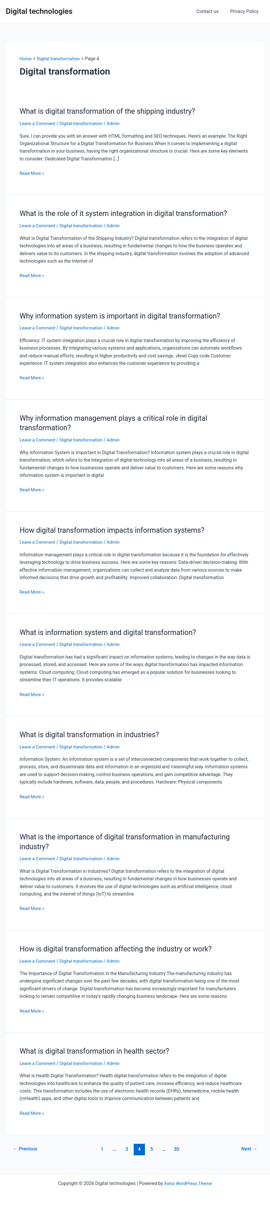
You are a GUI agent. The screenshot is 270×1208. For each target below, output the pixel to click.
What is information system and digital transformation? (111, 632)
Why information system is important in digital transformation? (124, 315)
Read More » (32, 173)
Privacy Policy (245, 11)
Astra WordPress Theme (188, 1183)
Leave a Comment (38, 123)
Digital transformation (83, 123)
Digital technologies (39, 11)
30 (177, 1148)
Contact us (211, 11)
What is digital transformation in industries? (92, 734)
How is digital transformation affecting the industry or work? (119, 948)
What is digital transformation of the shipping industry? (111, 111)
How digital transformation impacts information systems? (116, 530)
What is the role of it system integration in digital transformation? (127, 213)
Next (249, 1148)
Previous (26, 1148)
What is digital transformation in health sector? (97, 1050)
